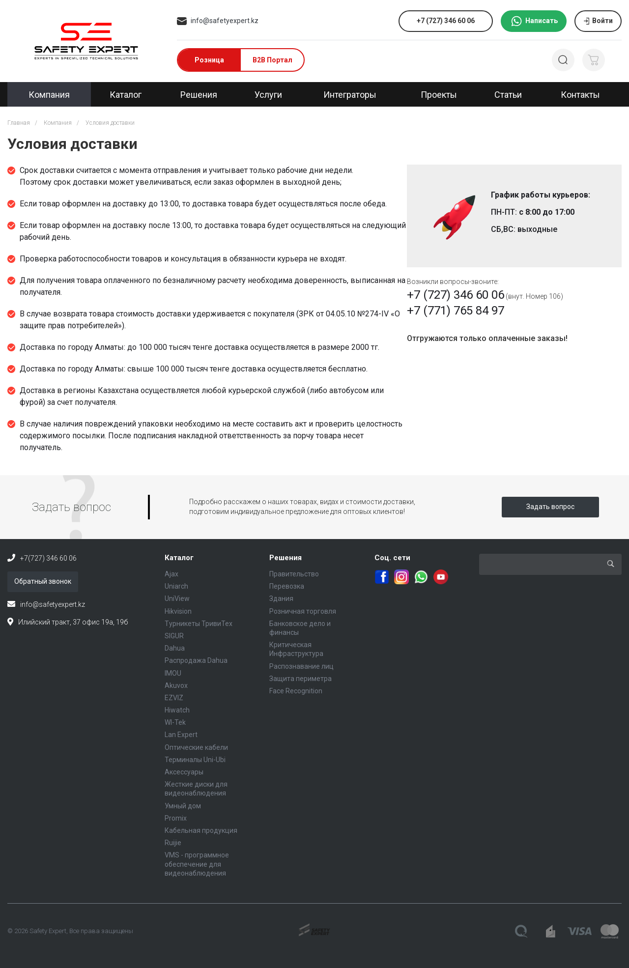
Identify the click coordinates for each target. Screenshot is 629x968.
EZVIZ (174, 698)
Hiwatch (177, 710)
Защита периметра (300, 679)
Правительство (294, 574)
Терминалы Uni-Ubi (195, 760)
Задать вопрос (550, 507)
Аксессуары (184, 772)
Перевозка (286, 586)
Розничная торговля (302, 611)
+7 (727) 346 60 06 (455, 295)
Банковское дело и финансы (300, 628)
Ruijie (173, 843)
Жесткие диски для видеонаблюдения (196, 788)
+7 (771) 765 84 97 (455, 310)
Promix (176, 818)
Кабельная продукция (201, 830)
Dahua (175, 648)
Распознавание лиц (301, 666)
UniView (177, 598)
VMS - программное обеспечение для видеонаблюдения (197, 864)
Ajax (171, 574)
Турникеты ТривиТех (198, 623)
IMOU (173, 673)
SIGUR (174, 636)
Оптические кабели (196, 747)
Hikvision (178, 611)
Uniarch (176, 586)
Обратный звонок (42, 581)
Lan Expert (181, 735)
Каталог (179, 558)
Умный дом (183, 806)
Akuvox (176, 685)
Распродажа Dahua (196, 660)
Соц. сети (392, 558)
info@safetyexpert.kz (224, 21)
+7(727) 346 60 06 (48, 558)
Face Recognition (295, 691)
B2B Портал (272, 60)
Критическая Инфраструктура (296, 649)
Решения (285, 558)
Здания (281, 598)
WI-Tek (175, 722)
